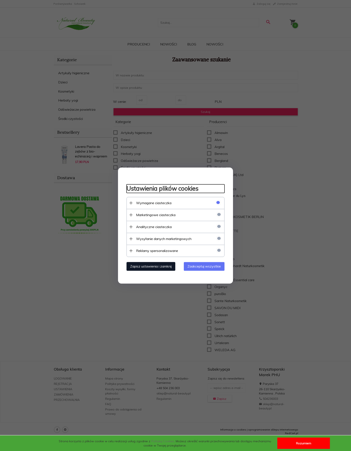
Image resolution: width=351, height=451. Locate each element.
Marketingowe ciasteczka (156, 215)
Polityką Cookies (162, 441)
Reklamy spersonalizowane (157, 251)
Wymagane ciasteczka (153, 203)
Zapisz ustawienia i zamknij (151, 266)
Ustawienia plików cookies (162, 188)
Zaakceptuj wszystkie (204, 266)
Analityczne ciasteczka (154, 227)
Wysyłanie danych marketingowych (163, 239)
